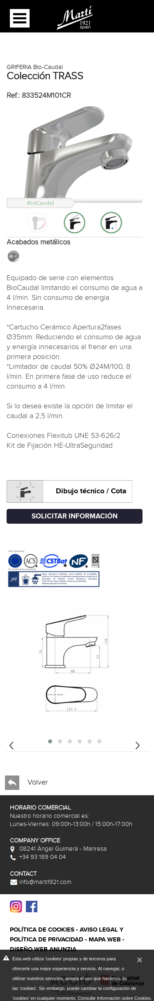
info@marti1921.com (40, 882)
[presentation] (11, 744)
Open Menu (20, 18)
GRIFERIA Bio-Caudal (35, 67)
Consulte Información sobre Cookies (114, 998)
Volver (26, 782)
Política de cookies (42, 930)
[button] (50, 741)
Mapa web (105, 939)
